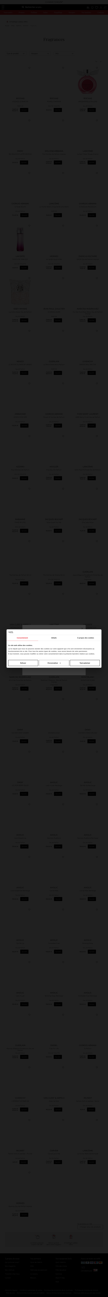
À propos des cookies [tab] (85, 638)
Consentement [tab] (22, 638)
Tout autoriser (85, 663)
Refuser (23, 663)
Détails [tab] (54, 638)
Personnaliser (54, 663)
